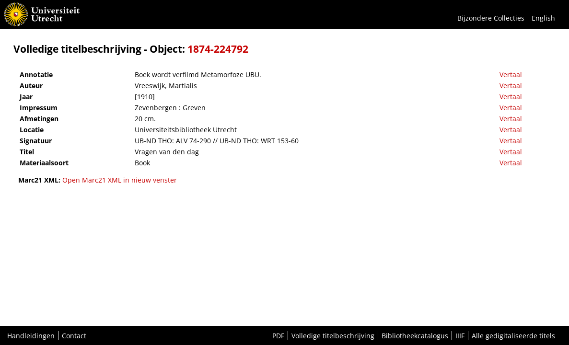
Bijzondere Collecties (490, 18)
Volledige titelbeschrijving (332, 335)
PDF (278, 335)
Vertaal (510, 74)
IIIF (459, 335)
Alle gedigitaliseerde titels (513, 335)
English (543, 18)
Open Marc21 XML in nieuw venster (119, 179)
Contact (74, 335)
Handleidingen (31, 335)
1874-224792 (217, 49)
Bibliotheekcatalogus (415, 335)
